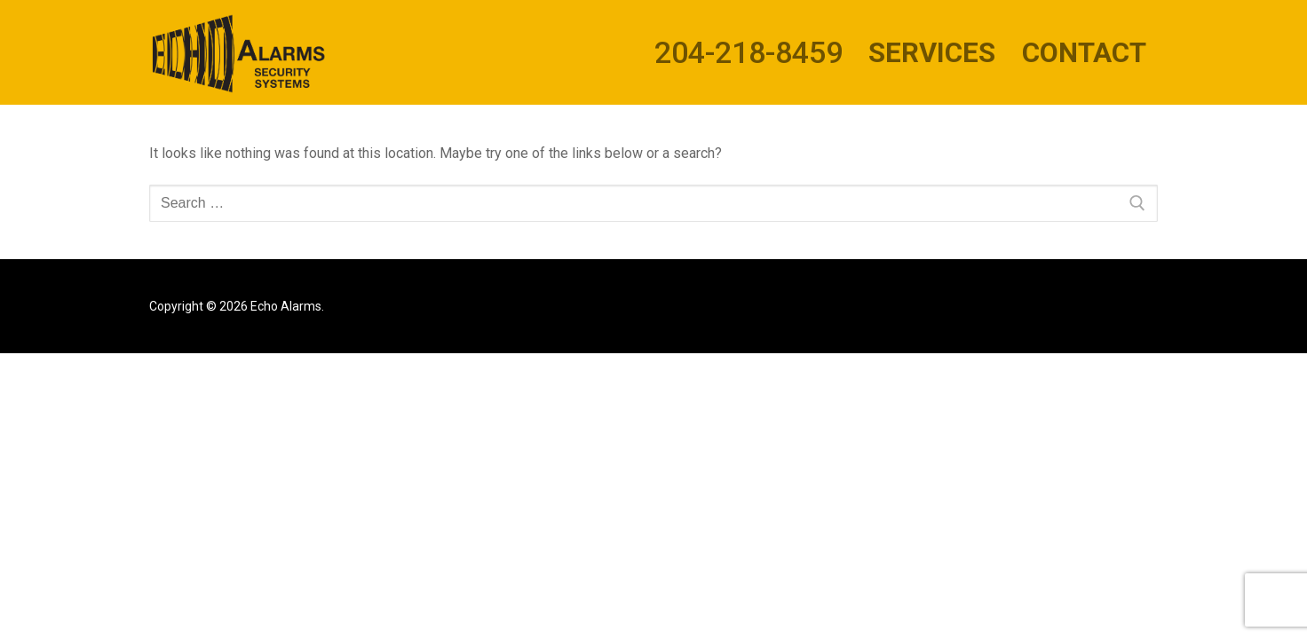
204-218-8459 (748, 52)
